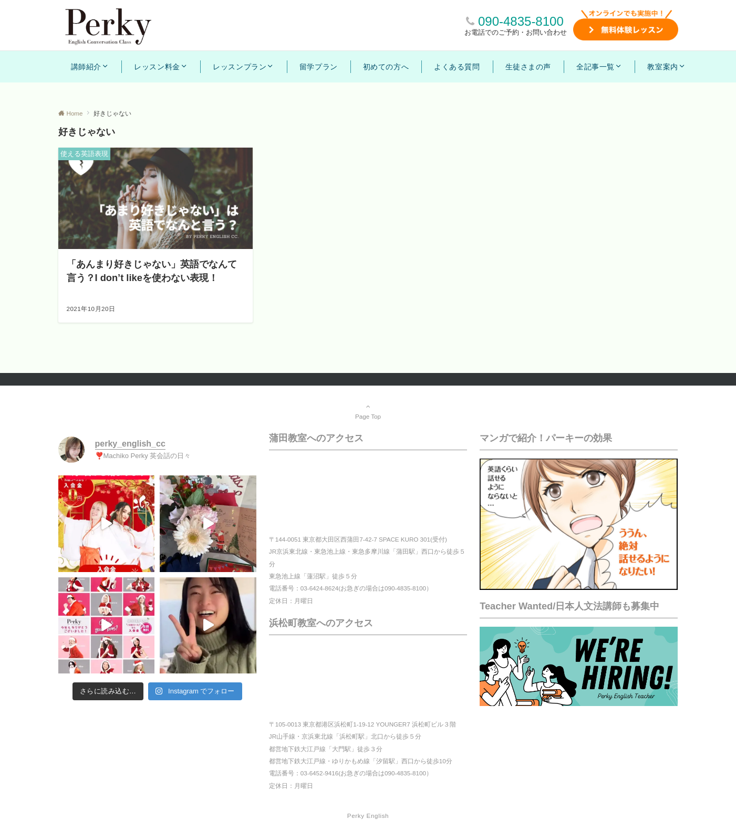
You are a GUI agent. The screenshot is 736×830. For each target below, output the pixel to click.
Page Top (368, 411)
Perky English (368, 815)
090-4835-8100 (521, 21)
